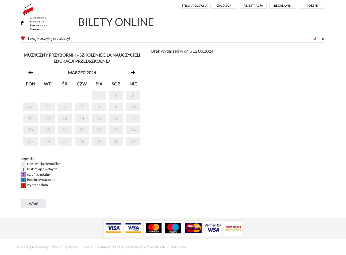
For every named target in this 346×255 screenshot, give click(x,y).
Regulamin (282, 5)
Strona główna (194, 5)
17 (133, 118)
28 (81, 141)
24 (133, 129)
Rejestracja (253, 5)
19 (47, 129)
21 (81, 129)
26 (47, 141)
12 (47, 118)
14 (81, 118)
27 (64, 141)
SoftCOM (178, 247)
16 (116, 118)
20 (64, 129)
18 (30, 129)
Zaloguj (224, 5)
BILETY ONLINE (116, 21)
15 (99, 118)
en (323, 38)
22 (99, 129)
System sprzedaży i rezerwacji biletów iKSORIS (131, 247)
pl (314, 38)
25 (30, 141)
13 (64, 118)
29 (99, 141)
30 (116, 141)
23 (116, 129)
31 (133, 141)
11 (30, 118)
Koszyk (312, 5)
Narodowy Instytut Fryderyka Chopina (44, 19)
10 (133, 106)
